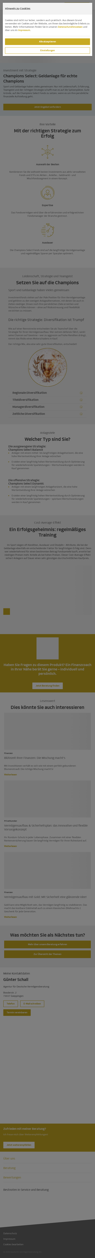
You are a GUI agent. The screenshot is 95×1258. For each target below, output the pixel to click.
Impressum (24, 30)
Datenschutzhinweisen (70, 26)
